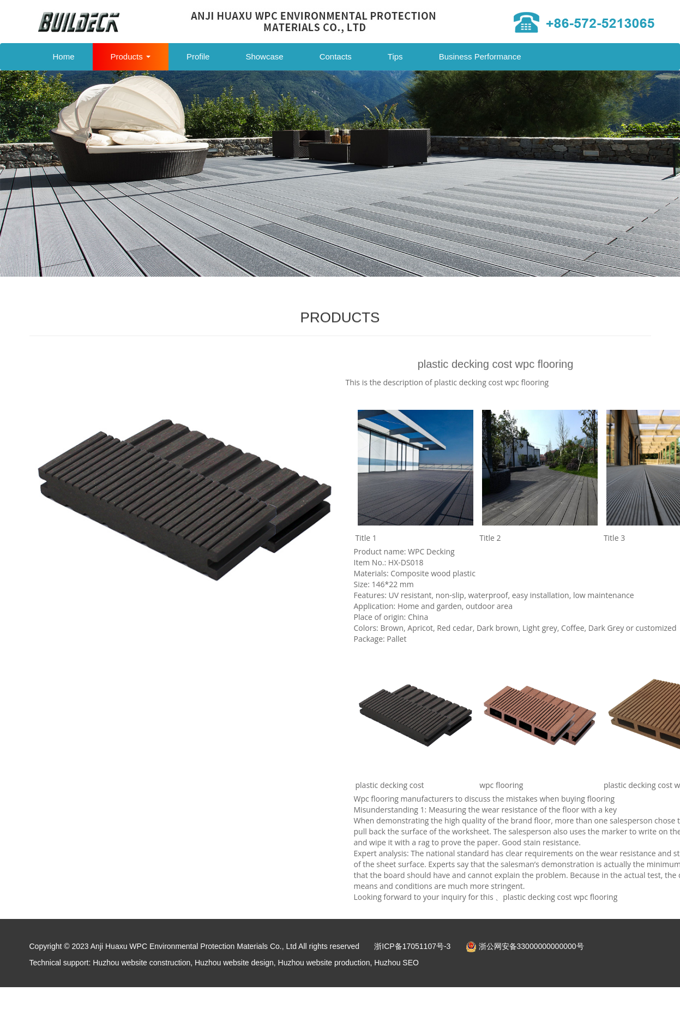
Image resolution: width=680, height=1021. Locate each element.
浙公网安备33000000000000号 (525, 946)
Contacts (336, 56)
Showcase (264, 56)
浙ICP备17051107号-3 (412, 946)
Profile (198, 56)
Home (64, 56)
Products (131, 56)
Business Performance (480, 56)
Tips (395, 56)
